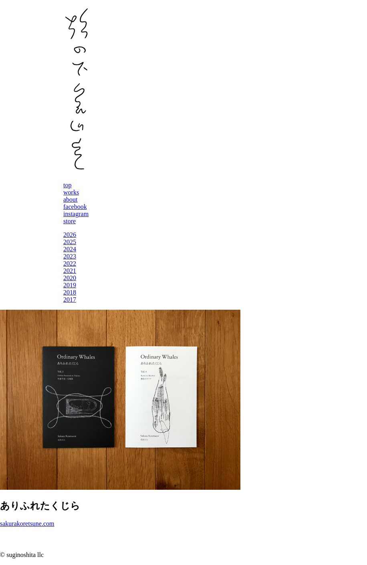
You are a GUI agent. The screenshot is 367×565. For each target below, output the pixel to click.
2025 (69, 241)
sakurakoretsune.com (27, 523)
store (69, 221)
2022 (69, 263)
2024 (69, 249)
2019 (69, 285)
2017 (69, 299)
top (67, 185)
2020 (69, 277)
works (71, 192)
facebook (75, 206)
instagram (76, 213)
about (70, 199)
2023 (69, 256)
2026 (69, 234)
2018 (69, 292)
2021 (69, 270)
